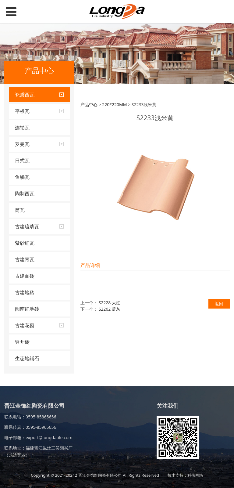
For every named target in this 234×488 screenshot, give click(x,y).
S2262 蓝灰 (109, 309)
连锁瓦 (22, 127)
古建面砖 (24, 276)
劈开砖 (22, 341)
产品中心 (89, 104)
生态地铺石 (27, 358)
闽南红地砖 (27, 308)
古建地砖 (24, 292)
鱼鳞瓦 (22, 177)
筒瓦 (20, 210)
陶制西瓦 (24, 193)
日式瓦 (22, 160)
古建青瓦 (24, 259)
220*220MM (114, 104)
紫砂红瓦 (24, 243)
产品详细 (90, 265)
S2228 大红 (109, 302)
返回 (219, 303)
